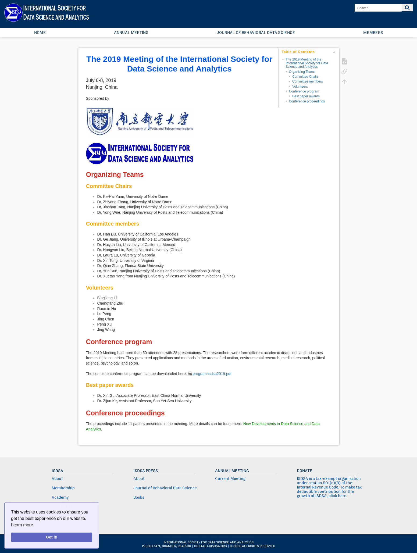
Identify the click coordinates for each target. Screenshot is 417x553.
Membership (63, 488)
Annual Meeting (131, 32)
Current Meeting (230, 478)
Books (138, 497)
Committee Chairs (305, 77)
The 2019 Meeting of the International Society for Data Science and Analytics (307, 63)
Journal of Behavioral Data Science (256, 32)
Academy (60, 497)
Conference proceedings (307, 101)
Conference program (304, 91)
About (57, 478)
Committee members (307, 81)
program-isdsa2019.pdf (212, 374)
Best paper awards (306, 96)
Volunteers (300, 86)
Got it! (51, 537)
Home (40, 32)
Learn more (22, 525)
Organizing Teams (302, 72)
